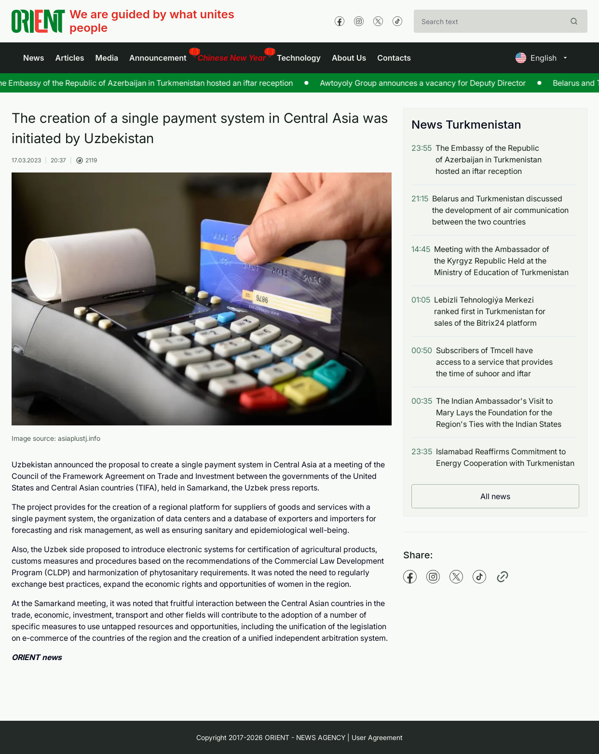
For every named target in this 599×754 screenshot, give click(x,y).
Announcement (158, 58)
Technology (299, 58)
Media (106, 58)
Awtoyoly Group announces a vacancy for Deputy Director (415, 83)
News (33, 58)
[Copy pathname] (502, 576)
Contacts (394, 58)
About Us (349, 58)
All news (495, 496)
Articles (69, 58)
